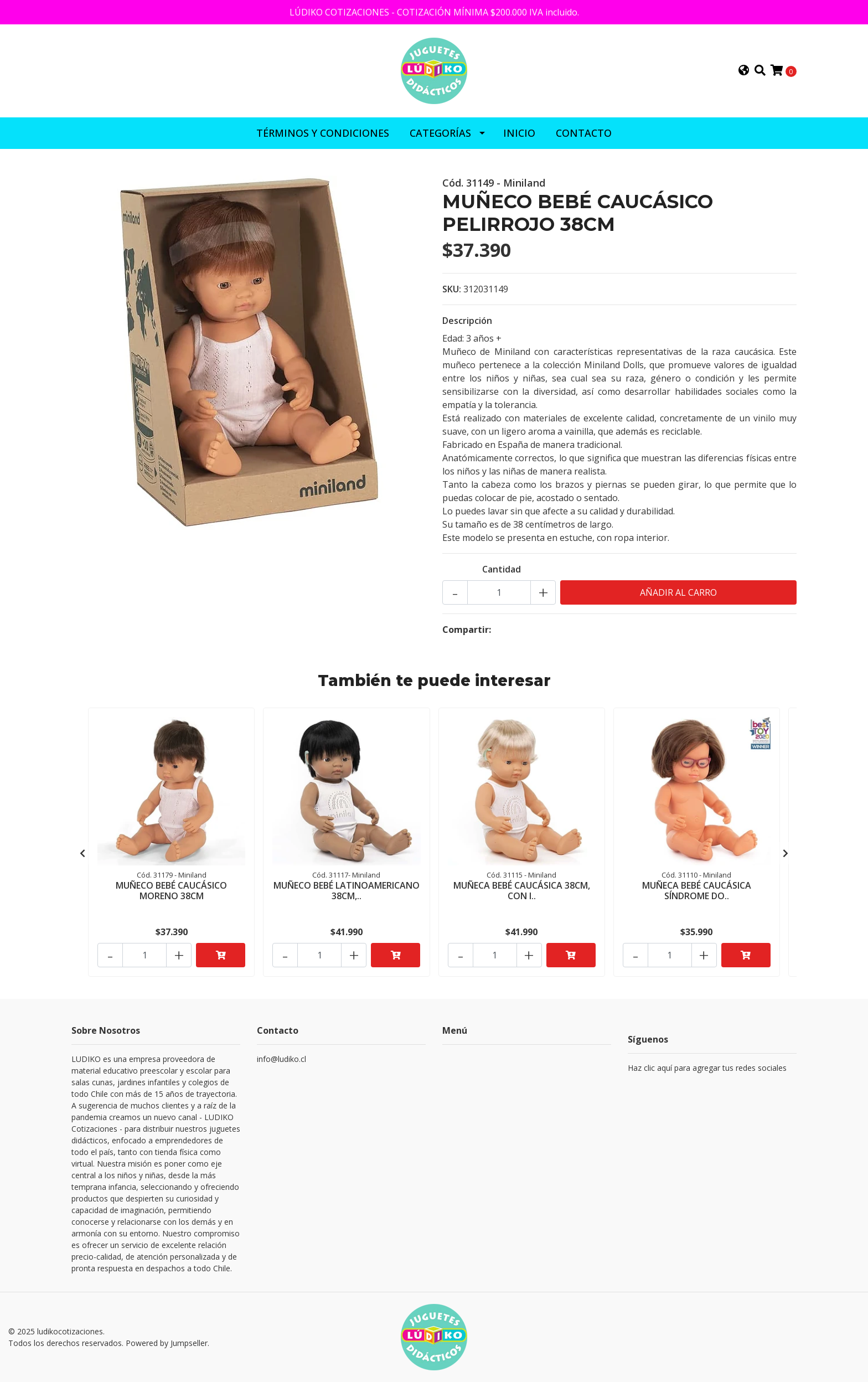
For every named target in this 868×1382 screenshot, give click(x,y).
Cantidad (501, 569)
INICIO (519, 133)
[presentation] (82, 853)
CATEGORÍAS (440, 133)
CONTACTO (584, 133)
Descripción (467, 320)
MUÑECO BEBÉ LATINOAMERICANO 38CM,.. (346, 890)
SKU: (451, 289)
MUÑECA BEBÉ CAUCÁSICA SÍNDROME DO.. (696, 890)
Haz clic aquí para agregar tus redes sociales (707, 1068)
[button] (744, 71)
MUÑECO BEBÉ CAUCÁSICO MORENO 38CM (171, 890)
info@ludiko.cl (281, 1059)
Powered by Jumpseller (167, 1343)
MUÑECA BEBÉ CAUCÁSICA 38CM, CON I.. (521, 890)
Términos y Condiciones (322, 133)
